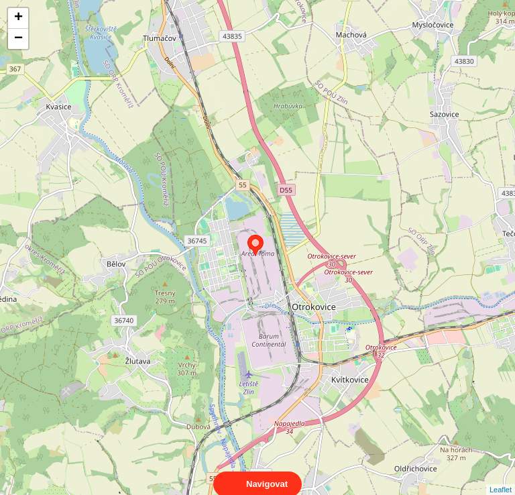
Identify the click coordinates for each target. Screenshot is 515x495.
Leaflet (501, 478)
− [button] (18, 39)
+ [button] (18, 18)
